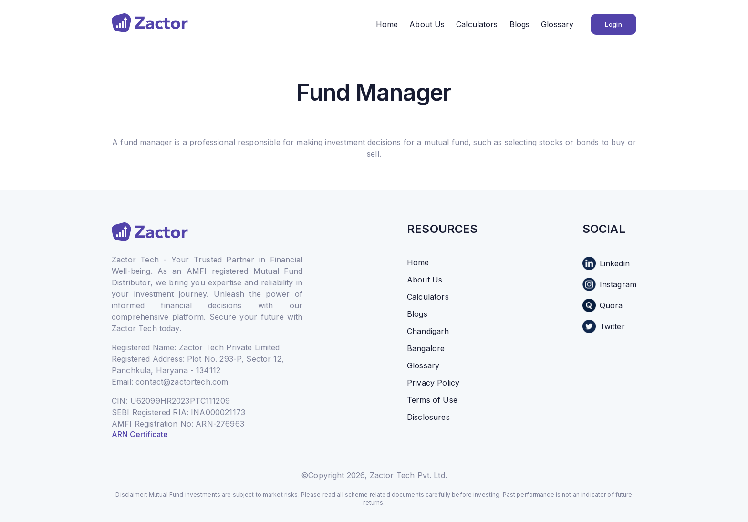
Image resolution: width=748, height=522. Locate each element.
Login (613, 24)
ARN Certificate (140, 434)
